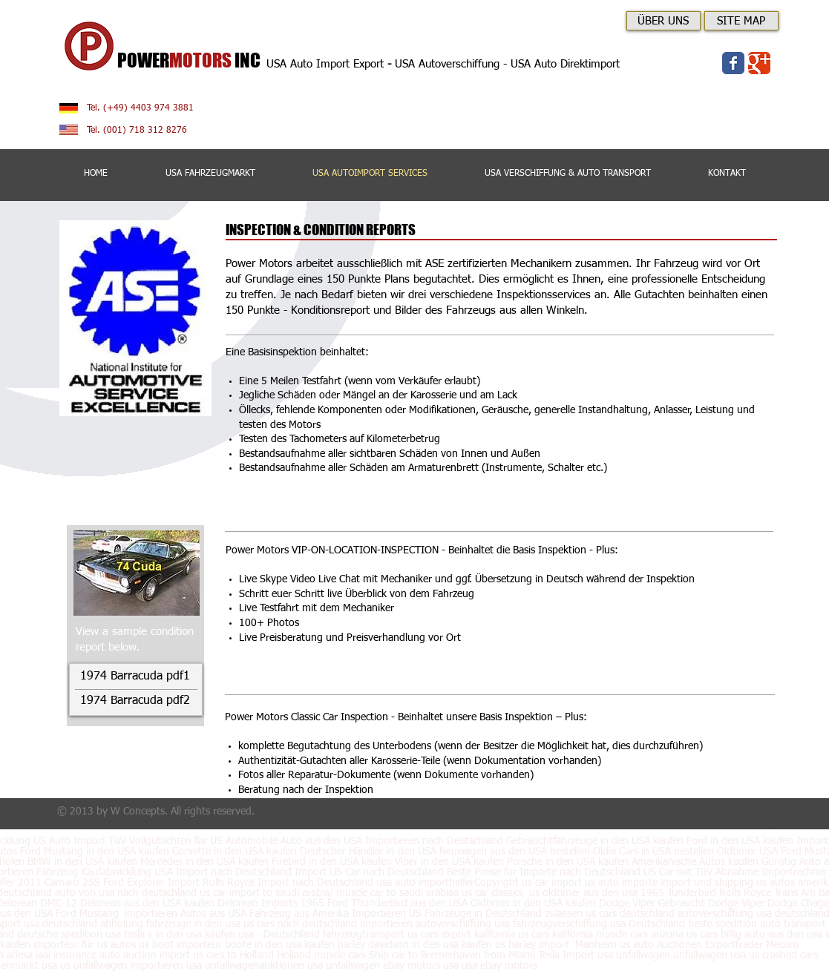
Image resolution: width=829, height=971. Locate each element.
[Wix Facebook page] (733, 63)
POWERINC (191, 60)
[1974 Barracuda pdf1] (135, 676)
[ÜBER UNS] (663, 20)
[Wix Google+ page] (759, 63)
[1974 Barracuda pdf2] (135, 701)
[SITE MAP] (741, 20)
